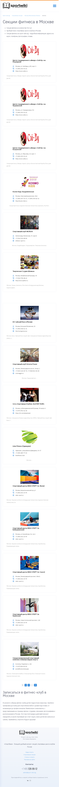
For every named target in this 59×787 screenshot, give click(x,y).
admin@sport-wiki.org (29, 772)
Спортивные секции (29, 754)
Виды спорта (29, 752)
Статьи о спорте (29, 757)
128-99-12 (29, 768)
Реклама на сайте (29, 759)
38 (35, 685)
